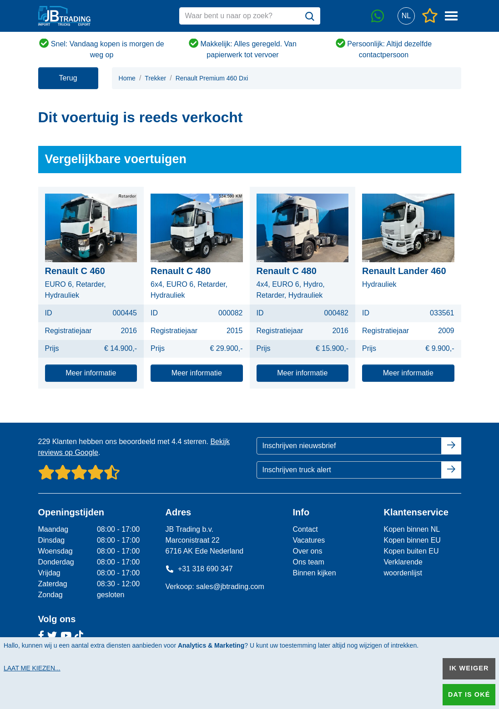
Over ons (307, 551)
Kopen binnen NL (411, 529)
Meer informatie (91, 373)
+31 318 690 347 (198, 569)
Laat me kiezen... (32, 668)
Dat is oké (469, 694)
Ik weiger (469, 668)
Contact (305, 529)
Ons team (308, 562)
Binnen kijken (314, 573)
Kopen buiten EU (411, 551)
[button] (406, 16)
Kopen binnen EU (411, 540)
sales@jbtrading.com (230, 586)
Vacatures (308, 540)
